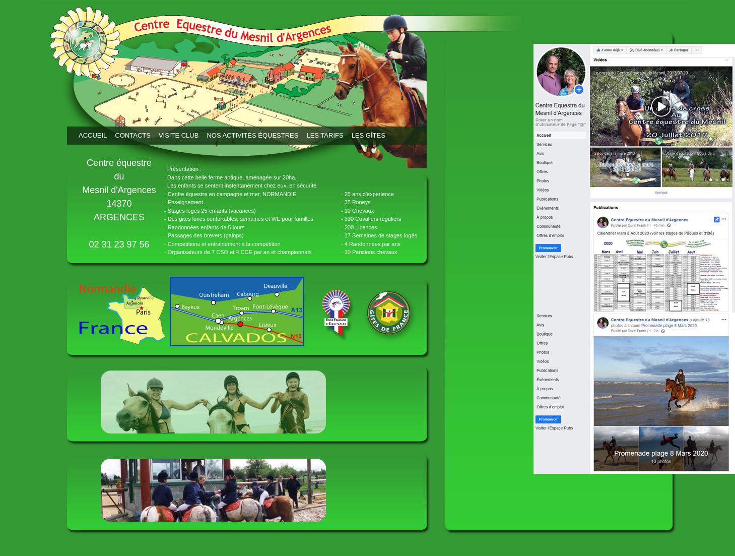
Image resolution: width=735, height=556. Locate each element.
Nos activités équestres (252, 135)
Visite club (178, 135)
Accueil (93, 135)
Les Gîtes (368, 135)
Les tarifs (324, 135)
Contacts (133, 135)
